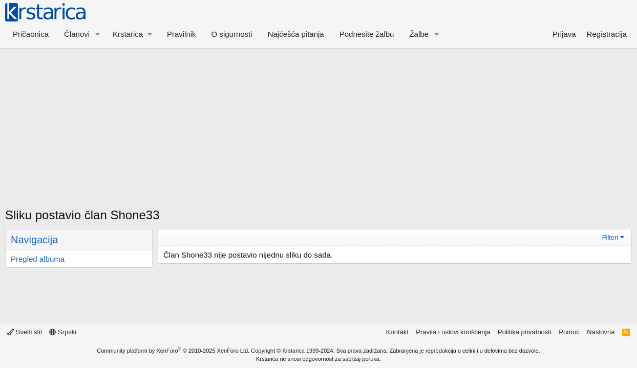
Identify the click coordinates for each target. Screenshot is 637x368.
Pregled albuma (38, 259)
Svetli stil (24, 332)
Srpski (62, 332)
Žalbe (419, 34)
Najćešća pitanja (296, 34)
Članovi (77, 34)
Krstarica (294, 351)
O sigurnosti (231, 34)
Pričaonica (31, 34)
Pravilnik (181, 34)
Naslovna (600, 332)
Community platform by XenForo (173, 351)
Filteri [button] (610, 237)
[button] (98, 34)
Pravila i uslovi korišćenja (453, 332)
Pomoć (569, 332)
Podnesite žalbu (366, 34)
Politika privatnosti (524, 332)
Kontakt (397, 332)
